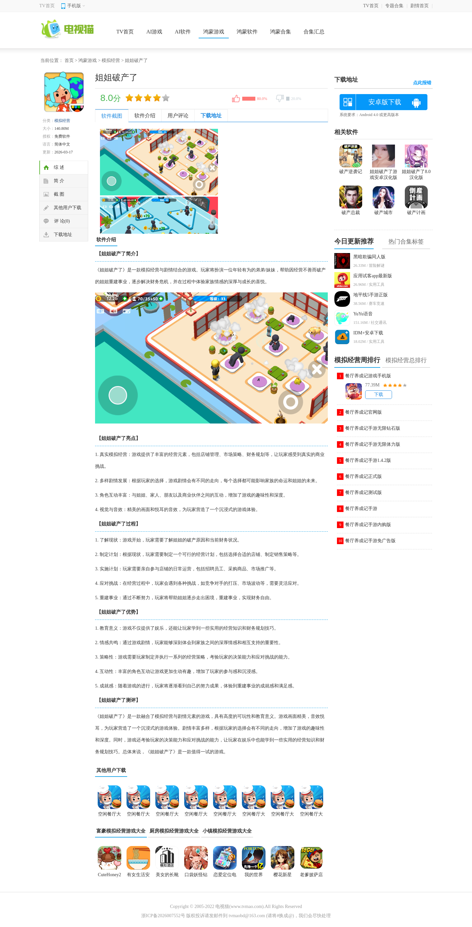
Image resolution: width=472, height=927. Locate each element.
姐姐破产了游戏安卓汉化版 (383, 172)
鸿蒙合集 (280, 31)
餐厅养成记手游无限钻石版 (372, 428)
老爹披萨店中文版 (311, 876)
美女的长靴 (167, 874)
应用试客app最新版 (372, 275)
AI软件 (183, 31)
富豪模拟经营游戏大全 (121, 831)
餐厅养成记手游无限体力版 (372, 444)
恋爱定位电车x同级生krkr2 (224, 876)
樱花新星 (282, 874)
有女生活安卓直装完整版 (138, 876)
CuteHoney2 (109, 874)
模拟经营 (111, 60)
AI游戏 (154, 31)
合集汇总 (314, 31)
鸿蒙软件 (247, 31)
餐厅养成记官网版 (363, 412)
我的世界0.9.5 (254, 876)
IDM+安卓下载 (368, 332)
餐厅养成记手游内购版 (368, 524)
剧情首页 (419, 5)
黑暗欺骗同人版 (369, 256)
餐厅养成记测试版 (363, 492)
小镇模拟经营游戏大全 (227, 831)
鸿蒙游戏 (213, 31)
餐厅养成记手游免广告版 (370, 540)
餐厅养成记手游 (361, 508)
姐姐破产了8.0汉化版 (416, 172)
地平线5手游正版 (370, 294)
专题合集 (394, 5)
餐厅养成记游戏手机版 (368, 375)
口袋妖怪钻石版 (196, 876)
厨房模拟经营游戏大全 (174, 831)
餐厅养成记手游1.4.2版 (368, 460)
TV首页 (47, 5)
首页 (69, 60)
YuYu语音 (363, 313)
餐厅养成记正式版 (363, 476)
